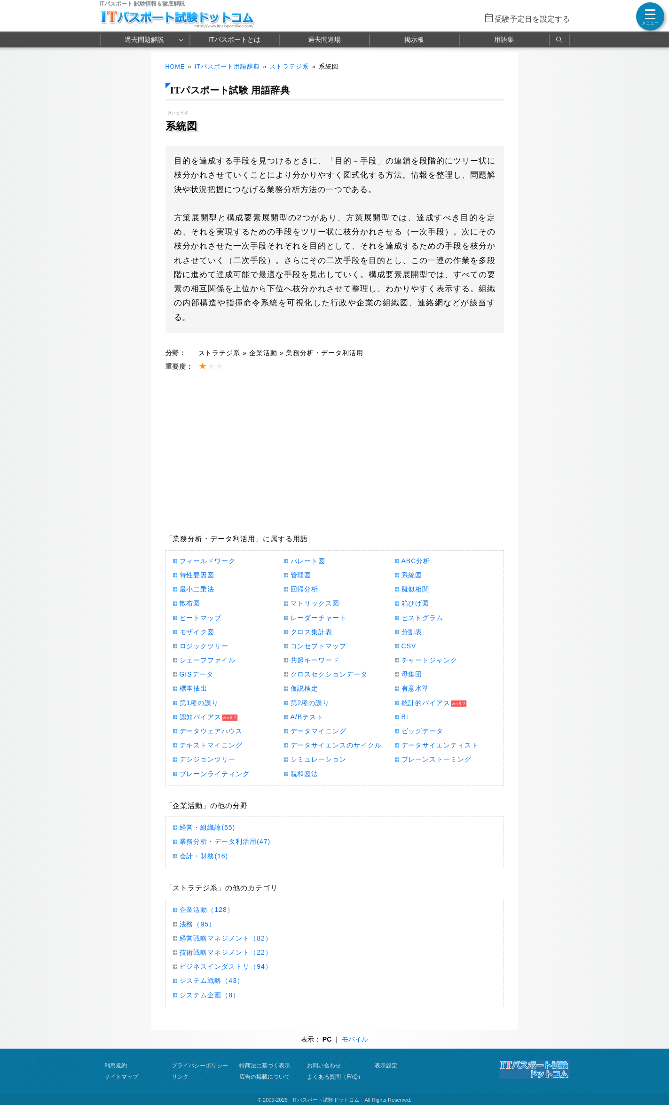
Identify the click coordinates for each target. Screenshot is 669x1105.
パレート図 (308, 561)
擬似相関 (415, 589)
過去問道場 (324, 39)
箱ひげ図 (415, 603)
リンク (180, 1077)
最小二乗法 (197, 589)
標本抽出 (194, 688)
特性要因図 (197, 575)
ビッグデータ (422, 731)
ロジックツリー (204, 646)
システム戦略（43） (212, 980)
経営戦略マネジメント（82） (226, 938)
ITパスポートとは (234, 39)
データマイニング (319, 731)
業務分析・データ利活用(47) (225, 841)
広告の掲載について (264, 1077)
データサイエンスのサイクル (336, 745)
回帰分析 (305, 589)
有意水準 (415, 688)
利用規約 (115, 1065)
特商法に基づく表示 (264, 1065)
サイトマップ (121, 1077)
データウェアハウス (211, 731)
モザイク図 (197, 632)
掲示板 (414, 39)
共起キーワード (315, 660)
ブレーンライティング (215, 774)
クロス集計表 (312, 632)
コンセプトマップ (319, 646)
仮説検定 (305, 688)
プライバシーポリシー (200, 1065)
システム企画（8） (210, 995)
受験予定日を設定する (532, 19)
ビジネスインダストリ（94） (226, 966)
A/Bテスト (307, 717)
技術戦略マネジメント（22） (226, 952)
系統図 (412, 575)
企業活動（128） (207, 909)
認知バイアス (201, 717)
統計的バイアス (426, 703)
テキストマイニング (211, 745)
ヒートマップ (201, 618)
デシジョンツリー (208, 759)
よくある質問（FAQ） (335, 1077)
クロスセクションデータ (329, 674)
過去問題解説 (144, 39)
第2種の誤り (310, 703)
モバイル (355, 1039)
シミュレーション (319, 759)
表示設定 (386, 1065)
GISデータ (196, 674)
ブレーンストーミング (436, 759)
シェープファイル (208, 660)
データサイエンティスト (440, 745)
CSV (409, 646)
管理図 (301, 575)
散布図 (190, 603)
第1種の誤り (199, 703)
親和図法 (305, 774)
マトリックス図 (315, 603)
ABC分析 (416, 561)
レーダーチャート (319, 618)
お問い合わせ (324, 1065)
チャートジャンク (429, 660)
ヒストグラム (422, 618)
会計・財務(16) (204, 856)
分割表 (412, 632)
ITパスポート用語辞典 (227, 66)
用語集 (504, 39)
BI (405, 717)
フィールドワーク (208, 561)
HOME (175, 66)
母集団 (412, 674)
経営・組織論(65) (208, 827)
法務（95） (198, 924)
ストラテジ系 (289, 66)
